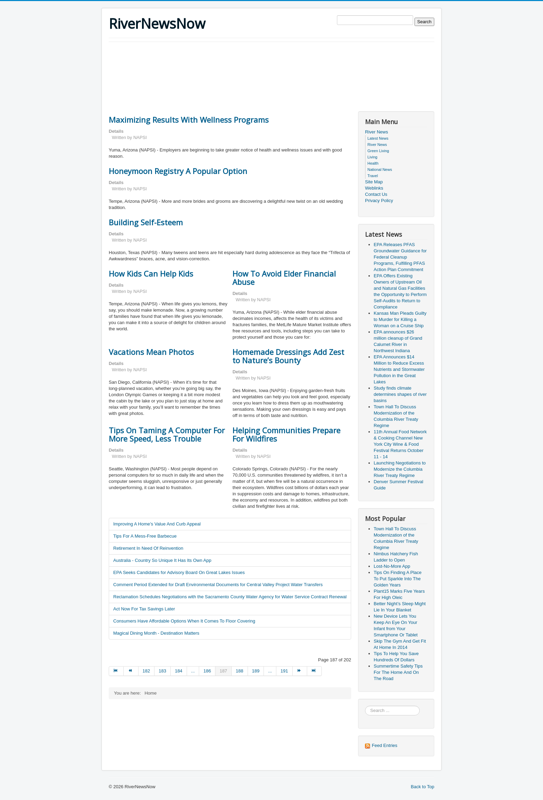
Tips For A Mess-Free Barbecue (145, 536)
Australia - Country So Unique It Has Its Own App (162, 560)
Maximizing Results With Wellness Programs (189, 119)
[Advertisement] (235, 61)
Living (372, 157)
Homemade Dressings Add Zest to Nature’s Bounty (288, 356)
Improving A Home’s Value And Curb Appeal (157, 524)
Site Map (374, 181)
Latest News (378, 138)
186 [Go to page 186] (207, 670)
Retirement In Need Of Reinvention (148, 548)
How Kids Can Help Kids (151, 273)
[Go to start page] (116, 671)
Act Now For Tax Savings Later (144, 608)
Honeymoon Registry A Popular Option (178, 171)
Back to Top (422, 786)
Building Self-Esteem (146, 222)
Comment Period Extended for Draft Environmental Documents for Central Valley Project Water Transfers (218, 584)
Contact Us (376, 194)
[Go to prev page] (131, 671)
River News (376, 131)
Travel (372, 176)
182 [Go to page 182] (146, 670)
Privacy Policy (379, 200)
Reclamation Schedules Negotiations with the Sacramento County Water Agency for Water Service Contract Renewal (230, 596)
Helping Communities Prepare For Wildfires (286, 434)
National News (379, 169)
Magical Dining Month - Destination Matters (156, 633)
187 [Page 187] (223, 670)
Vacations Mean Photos (151, 352)
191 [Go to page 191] (284, 670)
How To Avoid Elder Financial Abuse (284, 277)
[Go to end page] (314, 671)
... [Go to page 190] (270, 670)
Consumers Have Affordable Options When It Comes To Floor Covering (184, 621)
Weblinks (374, 188)
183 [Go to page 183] (162, 670)
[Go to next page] (300, 671)
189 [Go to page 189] (256, 670)
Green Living (378, 151)
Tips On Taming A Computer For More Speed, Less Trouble (167, 434)
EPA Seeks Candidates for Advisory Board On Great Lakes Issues (179, 572)
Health (373, 163)
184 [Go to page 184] (179, 670)
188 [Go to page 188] (239, 670)
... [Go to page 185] (193, 670)
